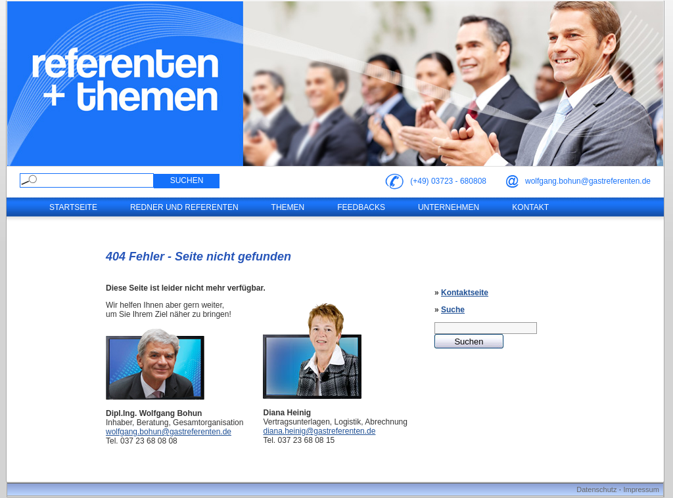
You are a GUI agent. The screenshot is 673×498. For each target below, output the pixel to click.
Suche (453, 309)
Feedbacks (361, 207)
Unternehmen (448, 207)
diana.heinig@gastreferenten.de (319, 431)
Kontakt (530, 207)
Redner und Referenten (184, 207)
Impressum (641, 489)
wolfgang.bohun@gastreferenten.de (588, 181)
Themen (288, 207)
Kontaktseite (464, 292)
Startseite (73, 207)
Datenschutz (596, 489)
